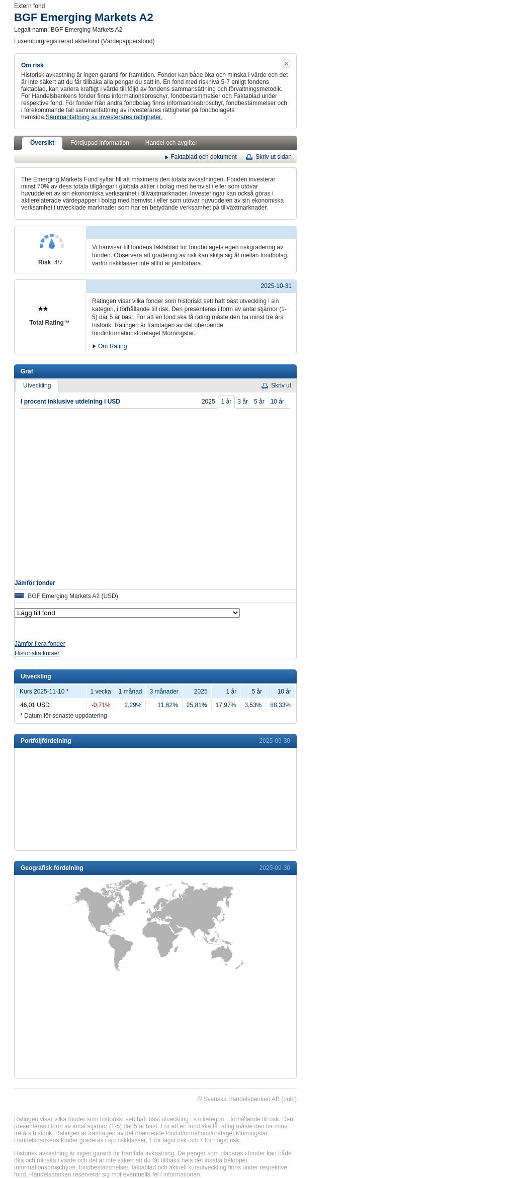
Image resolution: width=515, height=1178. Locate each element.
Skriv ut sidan (273, 156)
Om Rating (112, 345)
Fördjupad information (99, 142)
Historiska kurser (37, 653)
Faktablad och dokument (203, 156)
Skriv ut (281, 385)
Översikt (42, 143)
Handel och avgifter (171, 142)
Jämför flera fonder (40, 643)
